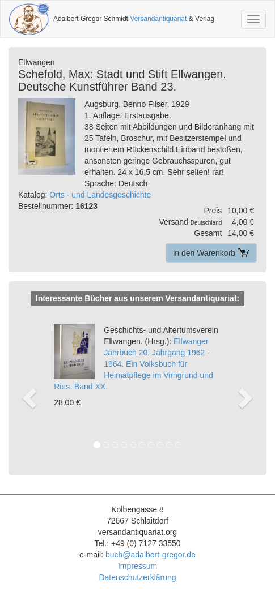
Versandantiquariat (158, 19)
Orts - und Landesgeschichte (100, 194)
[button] (29, 386)
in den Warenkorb (211, 253)
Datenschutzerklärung (137, 577)
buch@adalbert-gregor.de (150, 554)
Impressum (137, 565)
